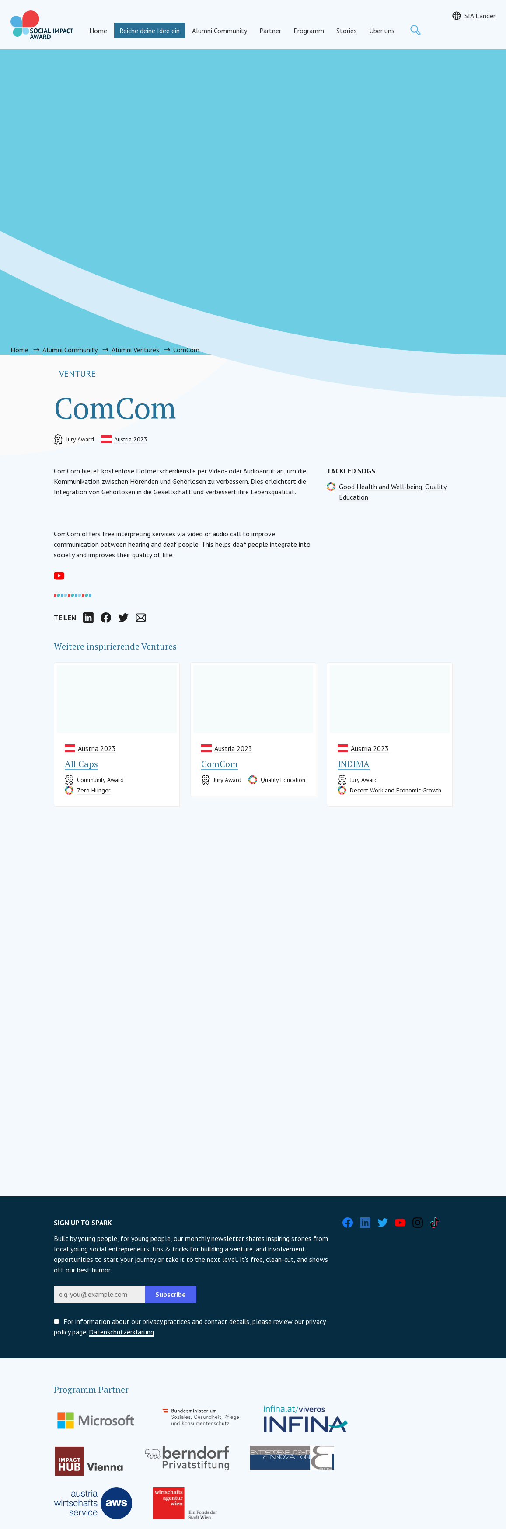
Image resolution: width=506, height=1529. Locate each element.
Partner (270, 30)
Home (98, 30)
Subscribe (170, 1294)
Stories (346, 30)
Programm (308, 30)
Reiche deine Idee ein (149, 30)
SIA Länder (480, 15)
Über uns (381, 30)
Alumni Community (219, 30)
